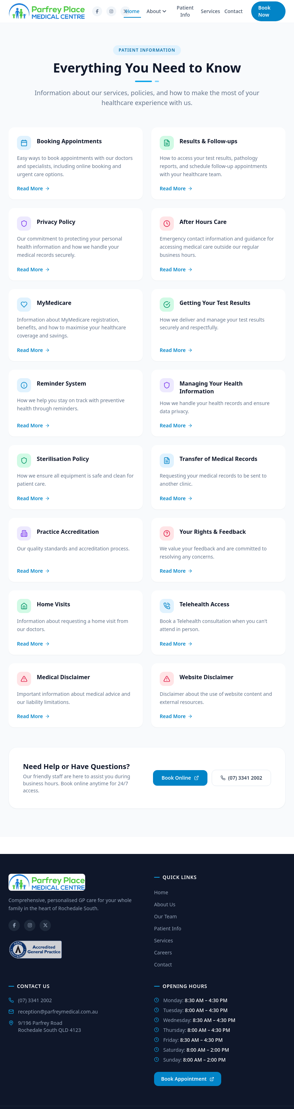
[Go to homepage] (46, 11)
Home (132, 13)
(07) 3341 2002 (241, 777)
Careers (163, 952)
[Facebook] (97, 11)
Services (210, 11)
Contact (233, 11)
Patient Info (185, 11)
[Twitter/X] (45, 925)
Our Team (165, 916)
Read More (33, 188)
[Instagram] (111, 11)
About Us (164, 904)
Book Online (180, 777)
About (157, 11)
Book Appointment (187, 1078)
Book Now (264, 11)
